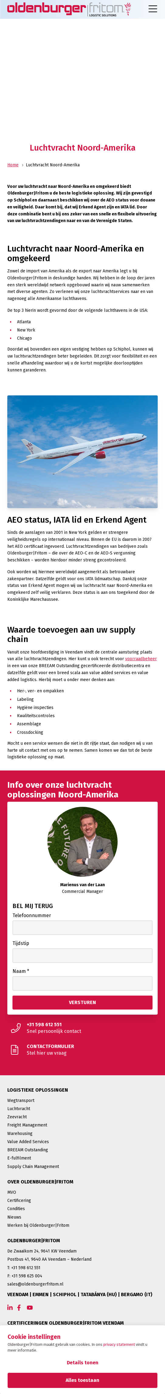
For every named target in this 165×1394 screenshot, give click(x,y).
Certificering (19, 1200)
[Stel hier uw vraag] (82, 1049)
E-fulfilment (19, 1158)
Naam (20, 971)
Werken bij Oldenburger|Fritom (38, 1225)
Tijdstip (20, 943)
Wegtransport (20, 1100)
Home (13, 165)
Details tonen (82, 1363)
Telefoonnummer (31, 915)
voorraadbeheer (141, 658)
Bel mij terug (32, 906)
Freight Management (27, 1125)
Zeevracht (17, 1117)
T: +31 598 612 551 (23, 1267)
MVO (11, 1192)
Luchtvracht (18, 1108)
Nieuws (14, 1217)
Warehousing (20, 1133)
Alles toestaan (82, 1380)
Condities (16, 1208)
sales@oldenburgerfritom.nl (35, 1284)
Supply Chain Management (33, 1166)
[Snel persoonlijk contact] (82, 1028)
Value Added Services (28, 1141)
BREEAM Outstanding (27, 1150)
